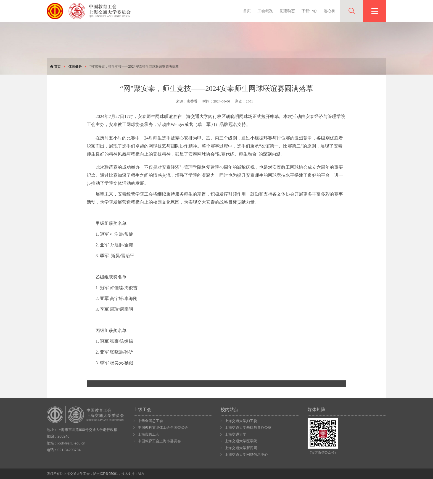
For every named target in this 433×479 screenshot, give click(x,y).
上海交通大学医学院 (241, 441)
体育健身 (75, 67)
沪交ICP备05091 (105, 474)
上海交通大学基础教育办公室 (248, 427)
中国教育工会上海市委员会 (159, 441)
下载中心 (309, 11)
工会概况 (265, 11)
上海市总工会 (148, 434)
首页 (247, 11)
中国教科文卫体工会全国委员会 (163, 427)
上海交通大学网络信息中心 (246, 454)
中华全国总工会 (150, 421)
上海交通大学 (235, 434)
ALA (141, 474)
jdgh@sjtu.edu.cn (71, 443)
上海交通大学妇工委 (241, 421)
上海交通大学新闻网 (241, 448)
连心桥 (329, 11)
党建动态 (287, 11)
